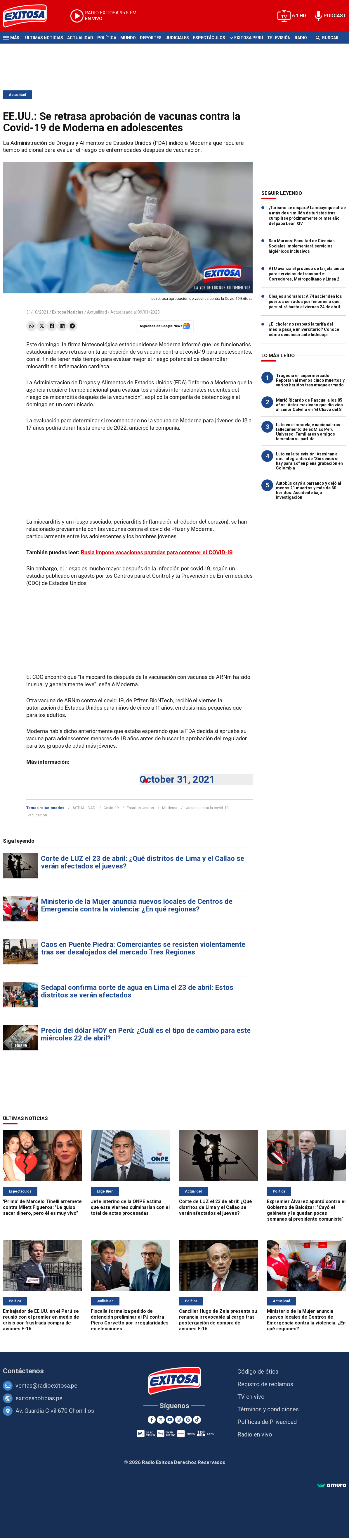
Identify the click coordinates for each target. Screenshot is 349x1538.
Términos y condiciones (268, 1409)
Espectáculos (209, 37)
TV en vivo (251, 1396)
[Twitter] (161, 1420)
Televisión (279, 37)
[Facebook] (152, 1420)
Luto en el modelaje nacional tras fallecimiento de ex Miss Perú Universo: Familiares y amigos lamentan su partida (308, 431)
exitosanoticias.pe (38, 1398)
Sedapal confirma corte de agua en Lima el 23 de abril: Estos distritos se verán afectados (137, 991)
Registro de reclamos (265, 1384)
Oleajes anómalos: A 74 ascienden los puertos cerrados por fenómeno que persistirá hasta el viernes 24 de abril (305, 301)
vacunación (37, 815)
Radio (301, 37)
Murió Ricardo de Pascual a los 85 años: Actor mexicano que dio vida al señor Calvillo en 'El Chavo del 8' (309, 405)
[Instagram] (179, 1420)
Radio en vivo (254, 1434)
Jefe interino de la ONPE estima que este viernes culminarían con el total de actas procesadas (130, 1207)
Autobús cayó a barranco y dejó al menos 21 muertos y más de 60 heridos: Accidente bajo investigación (308, 490)
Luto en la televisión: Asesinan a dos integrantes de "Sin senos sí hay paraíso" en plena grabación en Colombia (309, 461)
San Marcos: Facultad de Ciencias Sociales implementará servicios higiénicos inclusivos (302, 246)
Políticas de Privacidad (267, 1421)
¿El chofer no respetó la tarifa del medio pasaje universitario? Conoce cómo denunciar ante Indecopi (304, 329)
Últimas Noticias (44, 37)
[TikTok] (197, 1420)
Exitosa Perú (248, 37)
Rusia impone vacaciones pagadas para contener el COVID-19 (156, 552)
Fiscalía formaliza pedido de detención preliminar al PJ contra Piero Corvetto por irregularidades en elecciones (130, 1319)
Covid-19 (111, 808)
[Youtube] (170, 1420)
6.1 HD (299, 15)
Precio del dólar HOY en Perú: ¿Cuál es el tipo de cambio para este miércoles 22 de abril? (146, 1034)
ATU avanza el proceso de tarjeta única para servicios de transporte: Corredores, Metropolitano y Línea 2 (306, 273)
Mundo (128, 37)
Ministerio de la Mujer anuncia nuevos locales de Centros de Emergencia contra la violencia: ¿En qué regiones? (136, 905)
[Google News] (188, 1420)
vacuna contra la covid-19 (206, 808)
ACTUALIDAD (84, 808)
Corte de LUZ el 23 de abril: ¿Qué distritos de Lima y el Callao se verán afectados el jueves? (142, 862)
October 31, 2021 (177, 779)
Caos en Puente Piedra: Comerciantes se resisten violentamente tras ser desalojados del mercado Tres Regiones (143, 948)
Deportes (151, 37)
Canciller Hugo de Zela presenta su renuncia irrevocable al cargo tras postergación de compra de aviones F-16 (218, 1319)
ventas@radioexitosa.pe (46, 1385)
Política (106, 37)
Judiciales (177, 37)
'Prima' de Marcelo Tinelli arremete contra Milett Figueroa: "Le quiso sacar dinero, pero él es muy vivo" (42, 1207)
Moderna (169, 808)
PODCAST (335, 15)
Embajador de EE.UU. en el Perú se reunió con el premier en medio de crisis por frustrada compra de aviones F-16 (41, 1319)
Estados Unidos (140, 808)
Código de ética (257, 1371)
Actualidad (80, 37)
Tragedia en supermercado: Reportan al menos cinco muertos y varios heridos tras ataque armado (310, 380)
